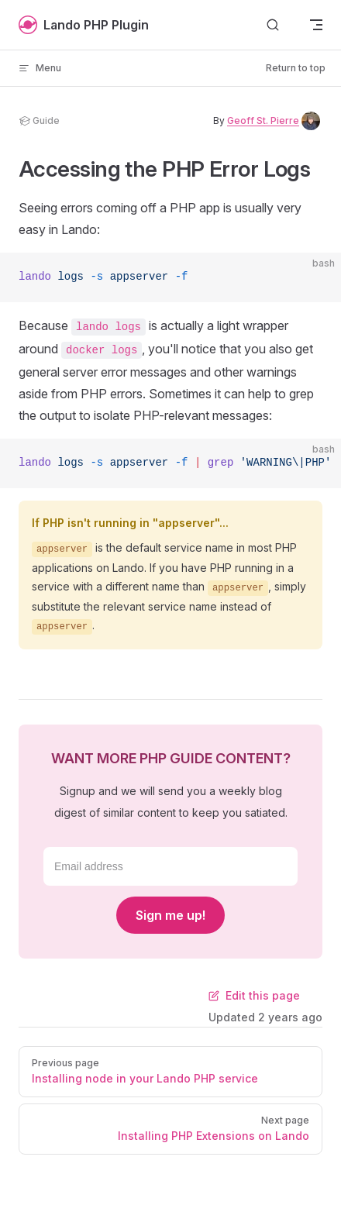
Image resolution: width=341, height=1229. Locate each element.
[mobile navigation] (316, 25)
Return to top (296, 68)
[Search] (272, 25)
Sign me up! (170, 915)
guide (39, 121)
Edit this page (254, 995)
